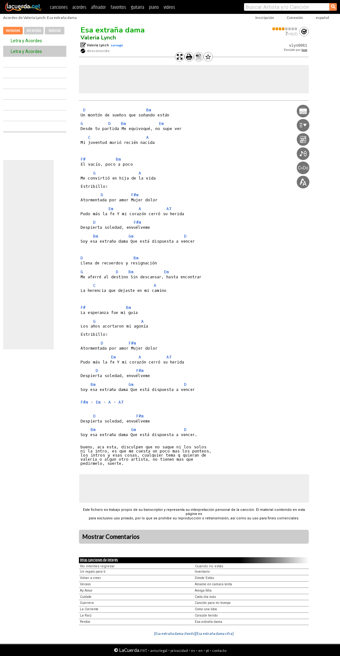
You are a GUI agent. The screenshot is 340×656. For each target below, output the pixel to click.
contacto (219, 650)
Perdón (85, 622)
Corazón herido (206, 615)
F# (83, 159)
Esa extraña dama (113, 30)
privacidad (179, 650)
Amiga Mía (203, 590)
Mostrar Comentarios (111, 536)
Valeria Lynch (98, 37)
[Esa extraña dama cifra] (214, 633)
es (193, 650)
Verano (85, 584)
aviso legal (158, 650)
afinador (98, 7)
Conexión (295, 17)
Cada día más (205, 597)
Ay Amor (86, 590)
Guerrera (87, 603)
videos (169, 7)
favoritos (118, 7)
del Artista (34, 31)
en (200, 650)
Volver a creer (90, 578)
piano (154, 7)
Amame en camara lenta (213, 584)
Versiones (13, 31)
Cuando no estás (209, 566)
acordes (79, 7)
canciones (59, 7)
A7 (168, 208)
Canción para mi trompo (212, 603)
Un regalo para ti (92, 572)
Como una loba (206, 609)
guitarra (137, 7)
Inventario (202, 572)
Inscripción (264, 17)
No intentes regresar (97, 566)
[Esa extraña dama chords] (174, 633)
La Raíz (86, 615)
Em (161, 123)
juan (304, 49)
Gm (131, 236)
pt (207, 650)
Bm (148, 110)
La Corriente (89, 609)
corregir (117, 45)
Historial (55, 31)
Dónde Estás (204, 578)
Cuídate (86, 597)
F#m (135, 195)
